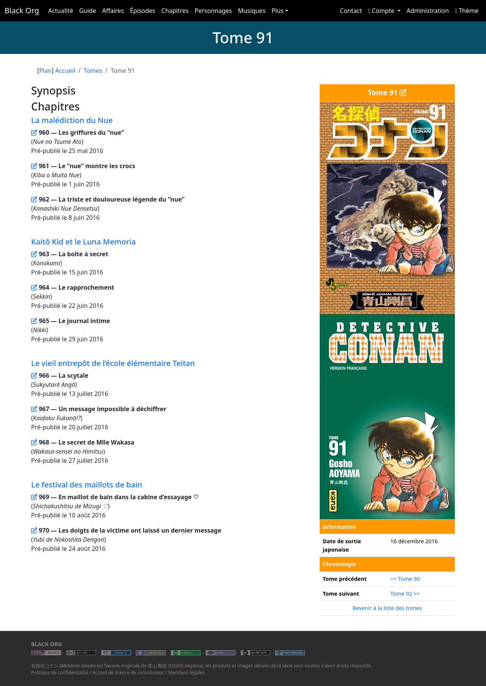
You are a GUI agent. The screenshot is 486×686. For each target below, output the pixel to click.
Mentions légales (186, 672)
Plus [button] (277, 10)
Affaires (113, 10)
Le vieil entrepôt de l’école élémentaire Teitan (113, 363)
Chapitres (175, 10)
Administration (428, 10)
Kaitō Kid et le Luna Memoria (83, 242)
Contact (351, 10)
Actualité (60, 10)
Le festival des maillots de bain (86, 484)
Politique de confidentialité (59, 672)
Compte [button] (382, 10)
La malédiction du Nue (72, 120)
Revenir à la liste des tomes (387, 608)
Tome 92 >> (405, 593)
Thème (466, 10)
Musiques (252, 10)
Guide (87, 10)
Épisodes (142, 10)
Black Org (22, 10)
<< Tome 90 (405, 578)
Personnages (213, 10)
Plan (45, 70)
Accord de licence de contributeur (128, 672)
